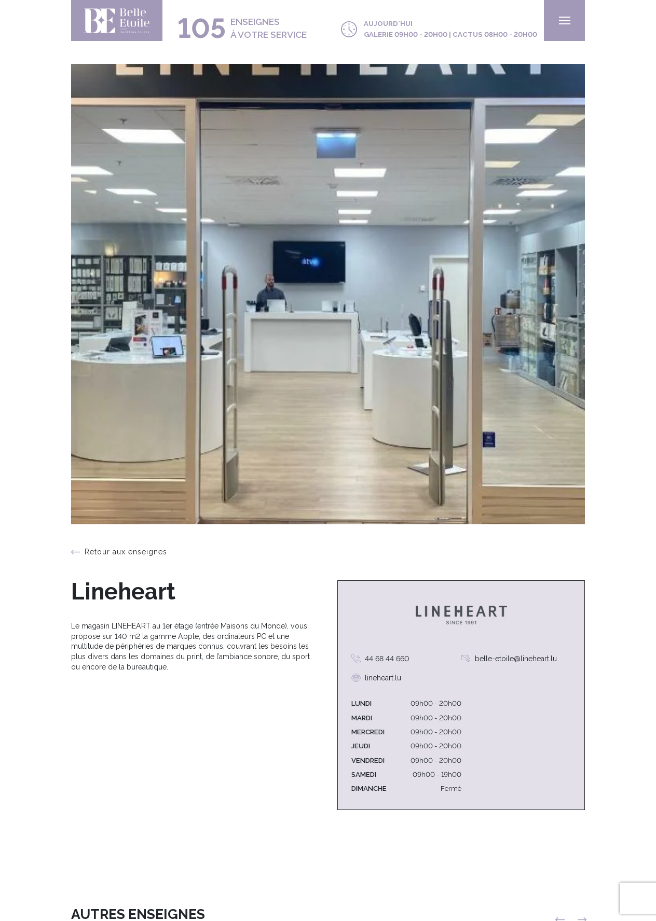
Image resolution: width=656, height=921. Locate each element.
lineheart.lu (383, 678)
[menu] (564, 20)
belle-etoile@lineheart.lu (516, 658)
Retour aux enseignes (126, 552)
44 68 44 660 (387, 658)
